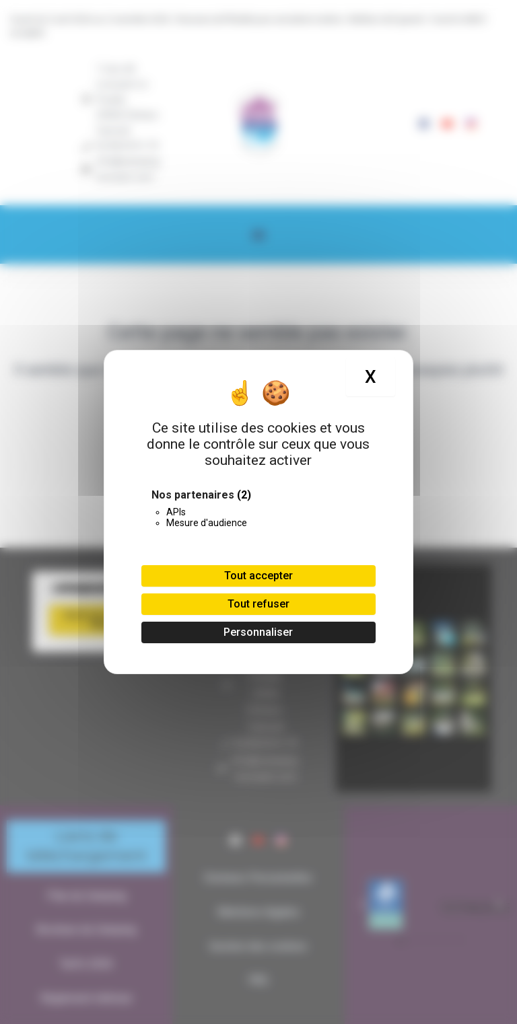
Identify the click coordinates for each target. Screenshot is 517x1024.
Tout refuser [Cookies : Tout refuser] (258, 603)
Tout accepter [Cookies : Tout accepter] (258, 575)
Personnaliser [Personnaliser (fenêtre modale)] (258, 632)
